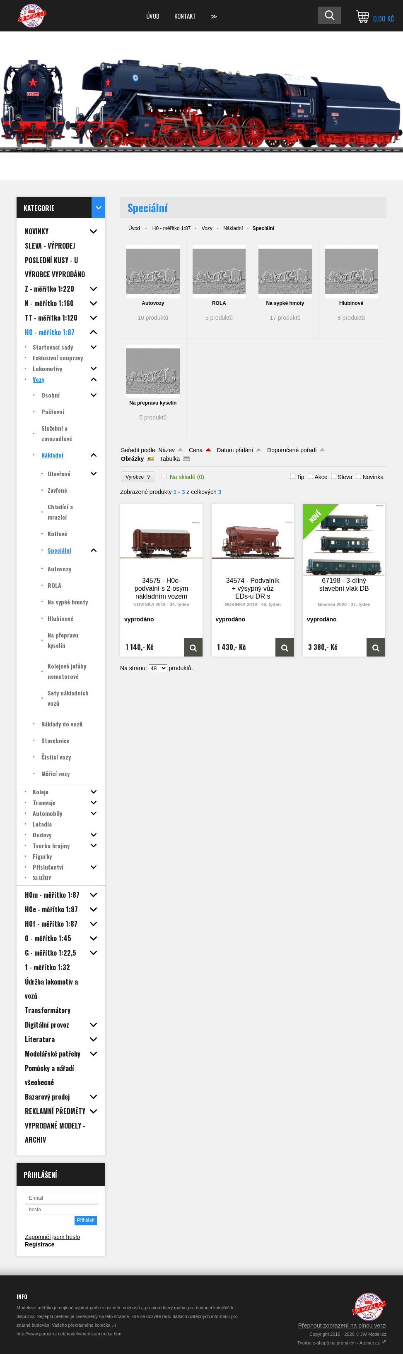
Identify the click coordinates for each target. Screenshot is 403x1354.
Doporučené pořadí (292, 450)
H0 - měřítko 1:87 (171, 228)
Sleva (345, 477)
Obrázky (132, 458)
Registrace (40, 1244)
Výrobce (138, 477)
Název (166, 450)
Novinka (373, 477)
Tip (300, 477)
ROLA (219, 303)
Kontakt (185, 15)
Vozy (207, 228)
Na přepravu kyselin (152, 403)
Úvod (152, 15)
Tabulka (170, 458)
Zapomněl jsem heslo (52, 1237)
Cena (196, 450)
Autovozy (153, 303)
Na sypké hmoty (285, 303)
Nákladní (233, 228)
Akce (320, 477)
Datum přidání (235, 450)
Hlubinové (351, 303)
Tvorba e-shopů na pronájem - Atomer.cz (341, 1342)
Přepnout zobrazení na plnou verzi (342, 1325)
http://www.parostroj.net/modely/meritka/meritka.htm (69, 1333)
